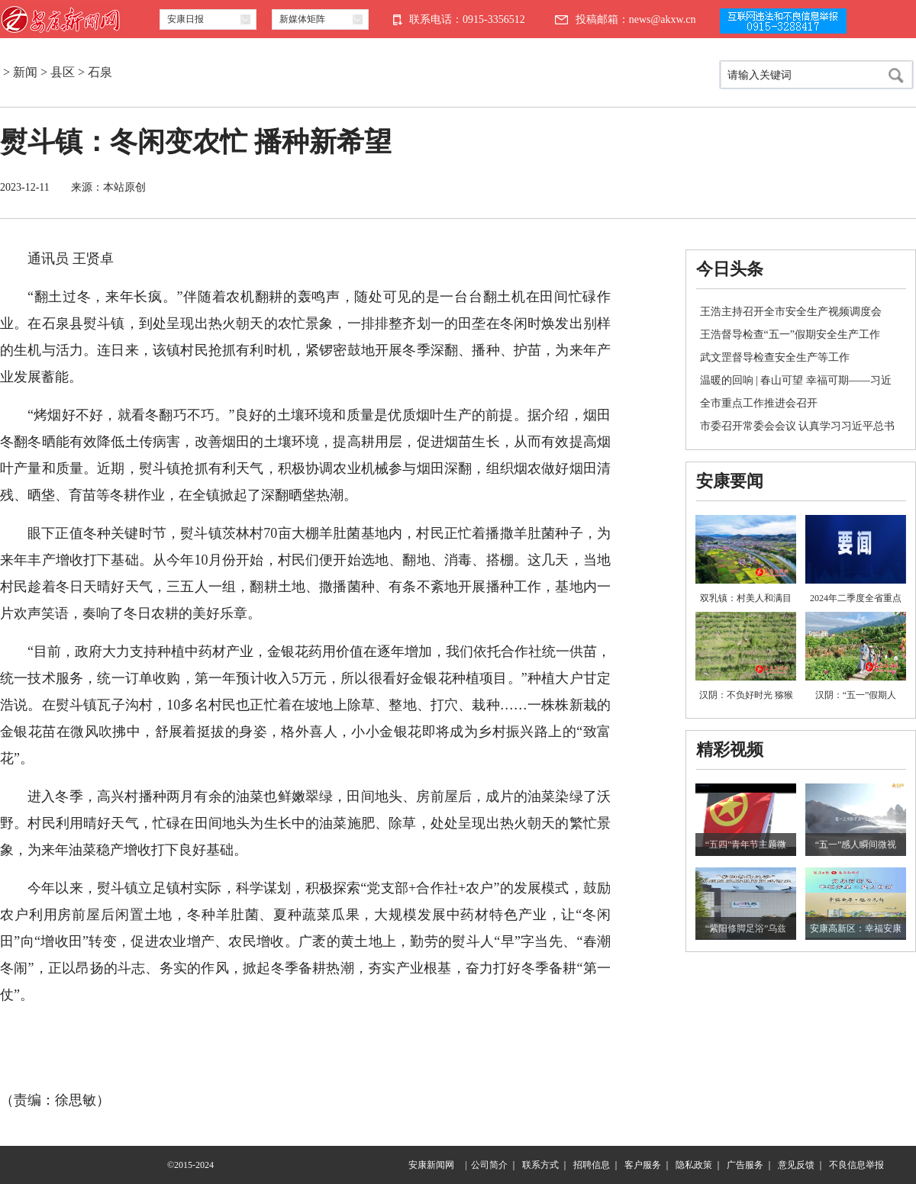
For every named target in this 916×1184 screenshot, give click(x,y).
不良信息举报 (856, 1165)
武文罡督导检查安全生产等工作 (775, 357)
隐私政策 (694, 1165)
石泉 (100, 72)
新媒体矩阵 (302, 19)
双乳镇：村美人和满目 (746, 598)
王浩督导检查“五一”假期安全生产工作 (790, 334)
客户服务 (642, 1165)
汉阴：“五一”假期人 (856, 695)
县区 (62, 72)
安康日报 (185, 19)
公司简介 (489, 1165)
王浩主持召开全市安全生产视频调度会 (791, 311)
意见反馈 (796, 1165)
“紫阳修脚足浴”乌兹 (746, 928)
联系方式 (540, 1165)
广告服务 (745, 1165)
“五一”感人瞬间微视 (856, 844)
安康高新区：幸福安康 (855, 928)
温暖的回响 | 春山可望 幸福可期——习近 (796, 380)
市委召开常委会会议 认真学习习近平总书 (797, 426)
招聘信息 (591, 1165)
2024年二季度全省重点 (855, 598)
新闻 (25, 72)
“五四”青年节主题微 (746, 844)
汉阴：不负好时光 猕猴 (746, 695)
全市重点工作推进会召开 (759, 403)
